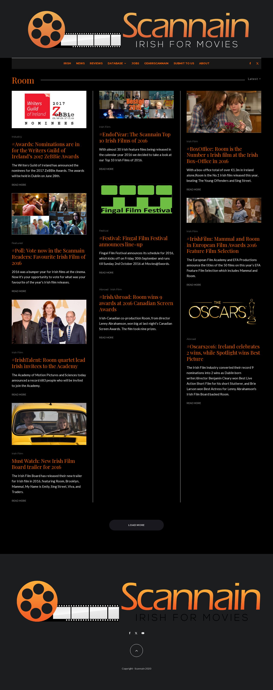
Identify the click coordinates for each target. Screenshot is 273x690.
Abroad (103, 289)
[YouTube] (142, 633)
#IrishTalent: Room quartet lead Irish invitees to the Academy (48, 363)
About (204, 63)
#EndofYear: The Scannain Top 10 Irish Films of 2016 (134, 137)
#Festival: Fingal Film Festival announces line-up (133, 241)
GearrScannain (156, 63)
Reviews (96, 63)
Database (115, 63)
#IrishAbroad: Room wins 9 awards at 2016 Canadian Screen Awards (136, 303)
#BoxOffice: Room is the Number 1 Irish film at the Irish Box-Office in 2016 (222, 155)
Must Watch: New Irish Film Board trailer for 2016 (43, 464)
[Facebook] (250, 63)
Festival (103, 230)
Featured (17, 243)
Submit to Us (184, 63)
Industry (17, 136)
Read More (19, 184)
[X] (257, 63)
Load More (136, 525)
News (80, 63)
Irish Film (17, 352)
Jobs (135, 63)
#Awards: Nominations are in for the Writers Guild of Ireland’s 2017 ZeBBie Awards (46, 150)
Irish (67, 63)
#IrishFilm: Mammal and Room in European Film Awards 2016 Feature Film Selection (223, 245)
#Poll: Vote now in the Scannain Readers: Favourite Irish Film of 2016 (49, 256)
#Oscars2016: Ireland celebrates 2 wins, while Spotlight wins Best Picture (223, 352)
